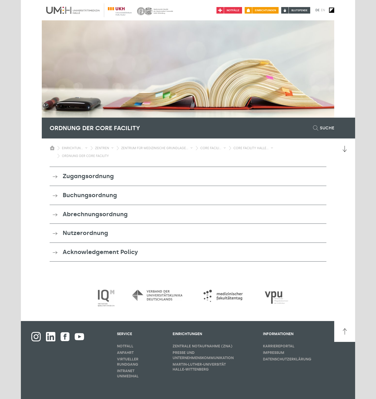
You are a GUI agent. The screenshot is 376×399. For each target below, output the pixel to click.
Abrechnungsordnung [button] (95, 214)
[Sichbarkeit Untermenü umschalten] (86, 148)
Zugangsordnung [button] (88, 176)
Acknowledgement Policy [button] (100, 252)
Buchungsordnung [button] (90, 195)
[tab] (188, 176)
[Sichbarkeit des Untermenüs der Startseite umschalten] (52, 148)
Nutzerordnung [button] (85, 233)
